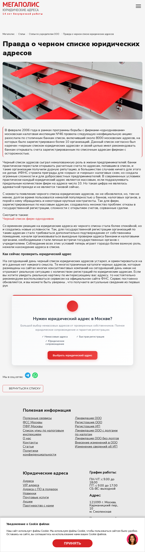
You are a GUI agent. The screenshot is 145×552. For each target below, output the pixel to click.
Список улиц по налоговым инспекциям (43, 433)
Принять (72, 543)
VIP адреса (31, 485)
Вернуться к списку (24, 389)
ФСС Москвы (32, 422)
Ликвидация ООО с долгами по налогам (96, 433)
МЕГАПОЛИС (21, 4)
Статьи (28, 447)
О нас (27, 438)
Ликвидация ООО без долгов (97, 438)
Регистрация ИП (87, 427)
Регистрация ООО (88, 422)
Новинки (29, 493)
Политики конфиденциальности (39, 453)
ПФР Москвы (33, 427)
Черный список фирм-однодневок (28, 218)
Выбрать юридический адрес (72, 355)
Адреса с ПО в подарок (40, 489)
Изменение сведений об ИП (96, 447)
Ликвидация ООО (88, 418)
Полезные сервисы (37, 418)
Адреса (28, 481)
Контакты (30, 443)
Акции (28, 502)
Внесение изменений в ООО (96, 443)
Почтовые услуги (36, 497)
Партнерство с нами (38, 506)
